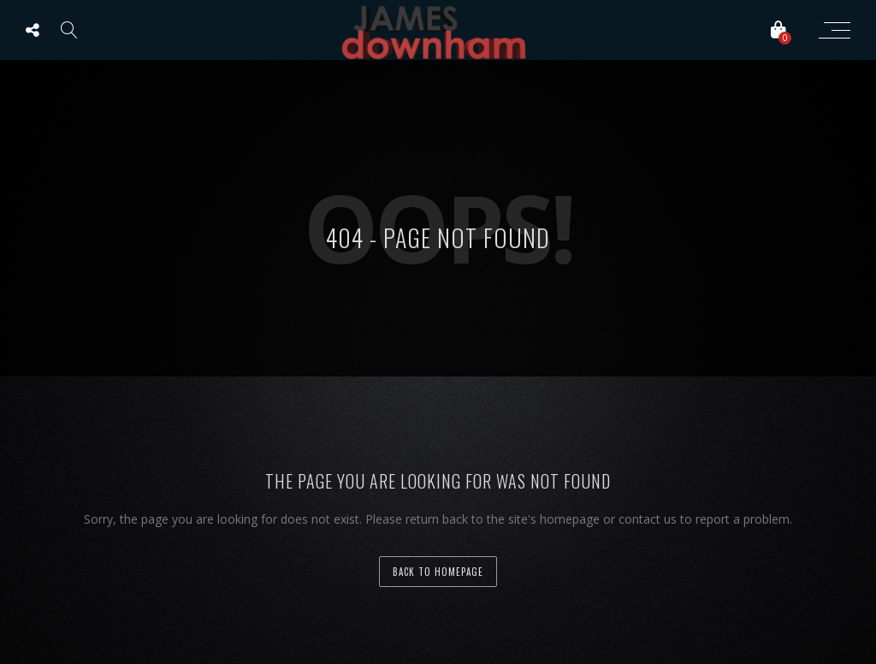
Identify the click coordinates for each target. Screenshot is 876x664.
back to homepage (438, 571)
